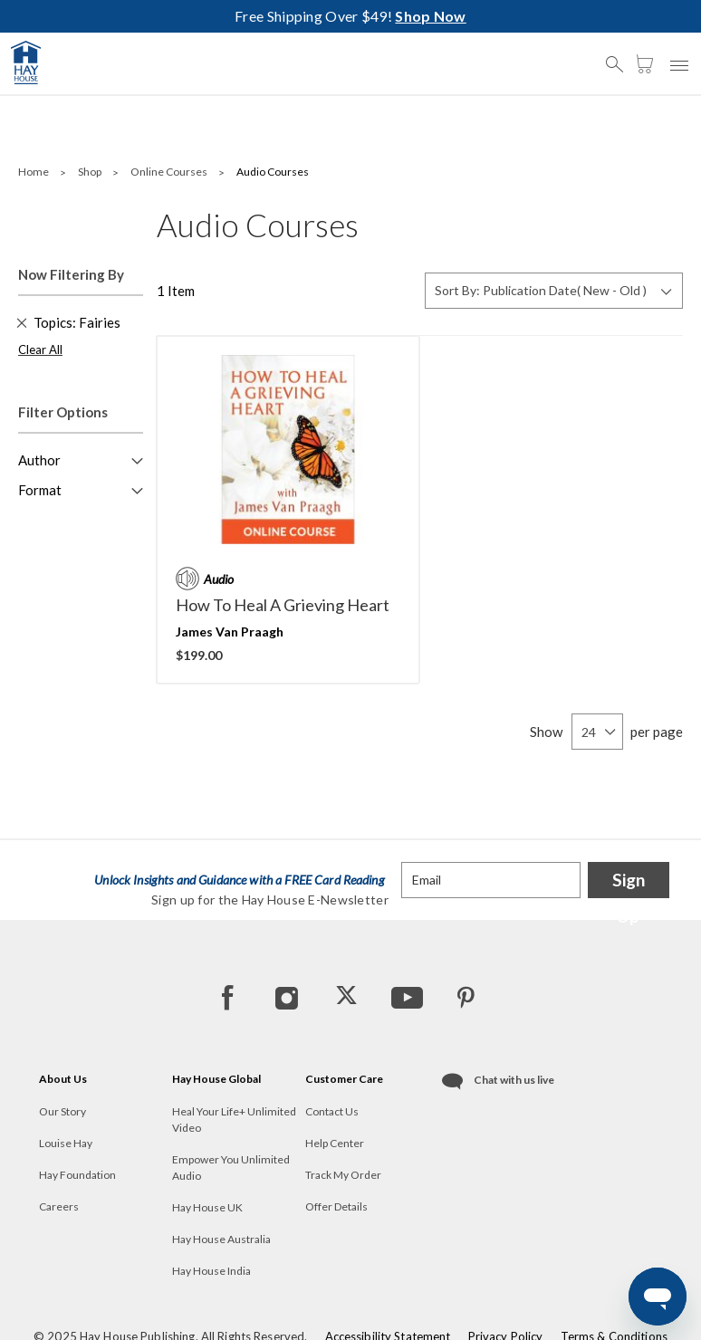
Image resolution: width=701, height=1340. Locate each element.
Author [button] (39, 460)
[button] (619, 56)
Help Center (334, 1143)
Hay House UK (207, 1207)
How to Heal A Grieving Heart (282, 605)
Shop (90, 171)
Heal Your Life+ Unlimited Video (234, 1119)
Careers (59, 1206)
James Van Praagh (229, 631)
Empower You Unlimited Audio (231, 1167)
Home (34, 171)
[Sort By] (554, 291)
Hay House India (211, 1271)
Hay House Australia (221, 1239)
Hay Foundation (77, 1175)
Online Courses (169, 171)
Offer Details (336, 1206)
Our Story (62, 1111)
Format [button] (40, 490)
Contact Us (332, 1111)
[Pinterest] (465, 997)
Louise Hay (65, 1143)
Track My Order (343, 1175)
